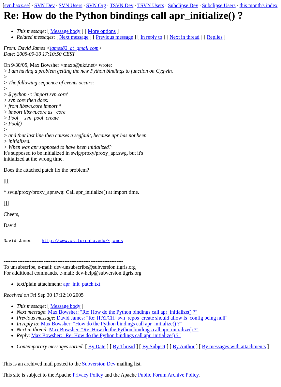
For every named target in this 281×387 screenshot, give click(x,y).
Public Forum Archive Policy (168, 378)
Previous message (114, 37)
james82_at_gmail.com (74, 48)
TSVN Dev (121, 5)
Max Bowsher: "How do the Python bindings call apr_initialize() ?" (111, 327)
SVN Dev (44, 5)
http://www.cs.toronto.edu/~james (82, 242)
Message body (66, 31)
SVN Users (70, 5)
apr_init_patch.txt (81, 288)
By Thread (124, 350)
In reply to (151, 37)
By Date (97, 350)
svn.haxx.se (16, 5)
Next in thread (185, 37)
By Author (184, 350)
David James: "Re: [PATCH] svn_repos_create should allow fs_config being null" (142, 321)
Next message (73, 37)
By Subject (153, 350)
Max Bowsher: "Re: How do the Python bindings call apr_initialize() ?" (122, 316)
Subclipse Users (219, 5)
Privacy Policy (88, 378)
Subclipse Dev (183, 5)
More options (102, 31)
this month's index (259, 5)
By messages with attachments (234, 350)
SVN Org (96, 5)
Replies (214, 37)
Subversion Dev (99, 367)
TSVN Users (150, 5)
